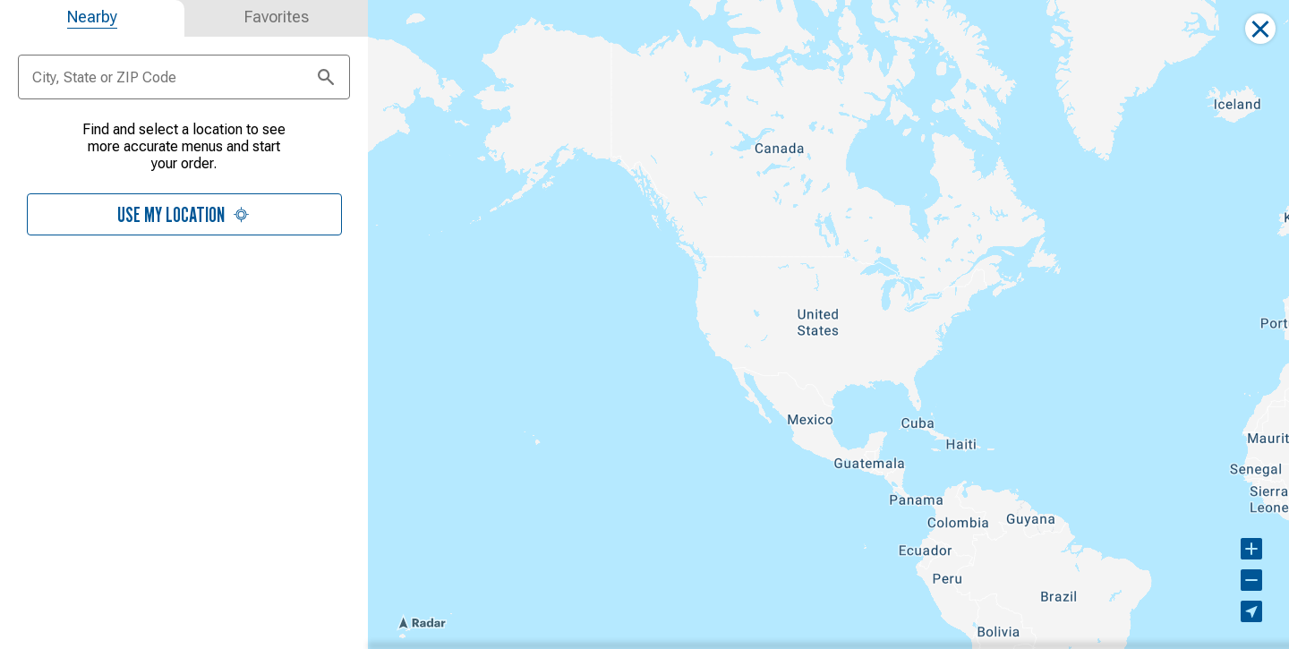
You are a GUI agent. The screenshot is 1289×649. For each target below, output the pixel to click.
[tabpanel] (184, 189)
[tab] (92, 18)
